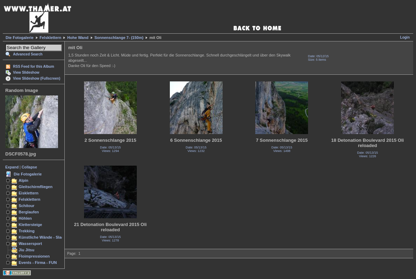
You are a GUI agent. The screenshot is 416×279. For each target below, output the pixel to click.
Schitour (26, 206)
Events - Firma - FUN (38, 262)
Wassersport (30, 243)
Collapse (29, 167)
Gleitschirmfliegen (35, 187)
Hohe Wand (77, 37)
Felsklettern (51, 37)
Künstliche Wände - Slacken (44, 237)
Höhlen (25, 218)
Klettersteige (30, 224)
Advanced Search (28, 54)
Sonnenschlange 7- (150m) (119, 37)
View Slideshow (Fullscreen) (36, 78)
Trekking (26, 231)
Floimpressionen (34, 256)
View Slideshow (26, 72)
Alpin (23, 180)
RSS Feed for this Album (33, 66)
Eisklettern (28, 193)
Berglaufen (29, 212)
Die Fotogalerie (19, 37)
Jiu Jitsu (26, 250)
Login (405, 37)
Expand (12, 167)
